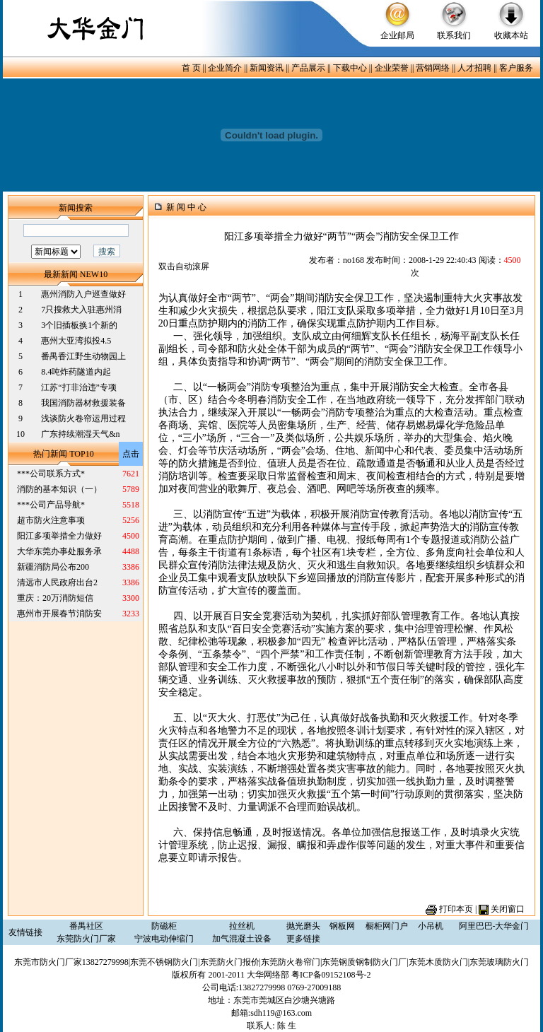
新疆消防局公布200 (53, 567)
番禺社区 (86, 926)
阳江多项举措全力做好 (59, 536)
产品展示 (308, 68)
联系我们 (454, 35)
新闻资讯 (267, 68)
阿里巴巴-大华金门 (494, 926)
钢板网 (342, 926)
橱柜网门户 (387, 926)
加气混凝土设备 (242, 939)
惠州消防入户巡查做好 (83, 294)
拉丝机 (242, 926)
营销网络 (433, 68)
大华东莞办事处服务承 (59, 551)
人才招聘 (474, 68)
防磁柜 (164, 926)
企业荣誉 (392, 68)
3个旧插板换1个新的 (79, 325)
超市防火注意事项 (51, 520)
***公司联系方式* (51, 474)
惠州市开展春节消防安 (59, 613)
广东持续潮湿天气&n (80, 434)
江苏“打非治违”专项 (79, 387)
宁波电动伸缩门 (164, 939)
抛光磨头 (303, 926)
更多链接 (303, 939)
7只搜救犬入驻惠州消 (81, 310)
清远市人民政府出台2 (57, 582)
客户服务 (516, 68)
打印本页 (456, 909)
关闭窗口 (508, 909)
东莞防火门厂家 (86, 939)
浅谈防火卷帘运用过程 (83, 418)
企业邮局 (397, 35)
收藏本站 (511, 35)
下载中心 (350, 68)
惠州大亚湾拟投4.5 (76, 341)
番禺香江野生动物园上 (83, 356)
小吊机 (430, 926)
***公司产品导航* (51, 505)
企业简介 (225, 68)
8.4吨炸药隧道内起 (76, 372)
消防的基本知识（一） (59, 489)
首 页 (191, 68)
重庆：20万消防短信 (55, 598)
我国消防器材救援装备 (83, 403)
